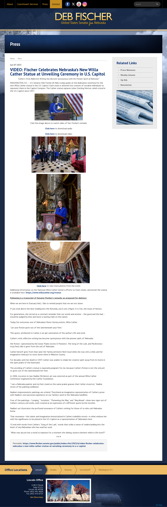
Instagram (84, 5)
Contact (56, 4)
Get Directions (36, 497)
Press (45, 4)
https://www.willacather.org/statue (43, 292)
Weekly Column (128, 75)
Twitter (73, 5)
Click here (41, 285)
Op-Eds (124, 80)
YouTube (79, 5)
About (10, 4)
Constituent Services (27, 4)
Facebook (67, 5)
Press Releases (128, 70)
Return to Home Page (83, 19)
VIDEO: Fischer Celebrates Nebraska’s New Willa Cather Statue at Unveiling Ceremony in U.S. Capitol (57, 72)
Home (12, 58)
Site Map (159, 505)
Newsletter (126, 85)
